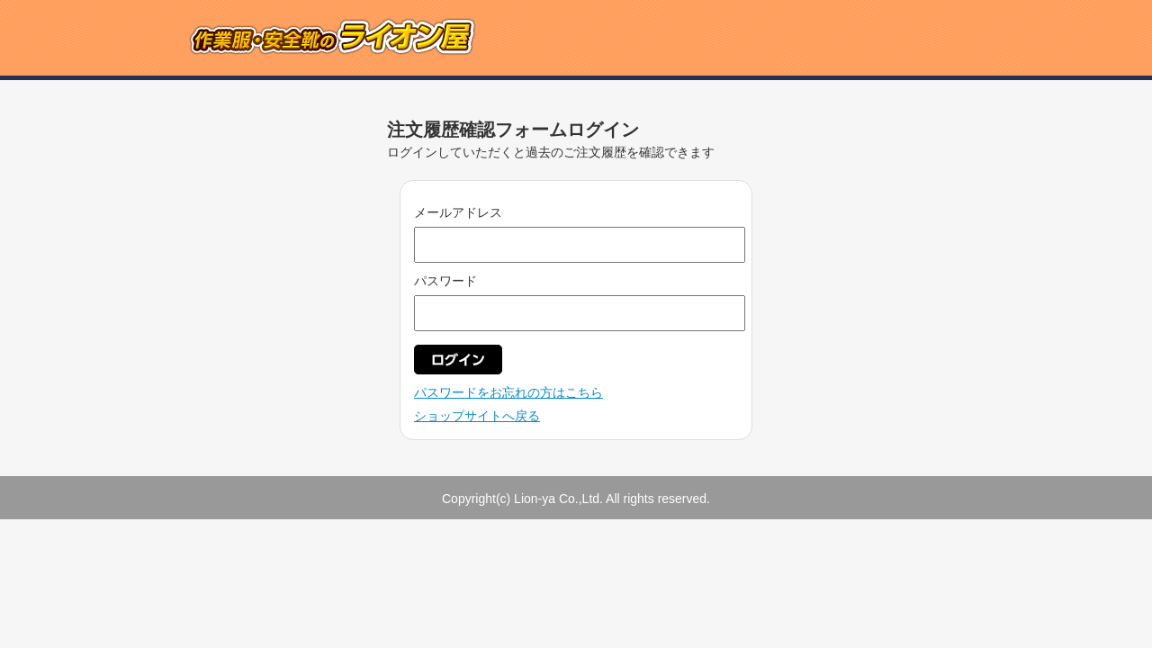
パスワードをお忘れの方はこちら (508, 392)
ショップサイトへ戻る (477, 416)
